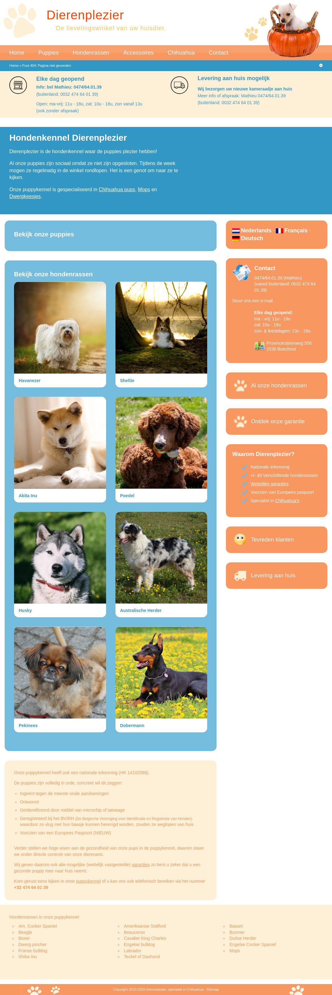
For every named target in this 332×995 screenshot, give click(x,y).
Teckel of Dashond (142, 956)
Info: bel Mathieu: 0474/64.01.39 (68, 87)
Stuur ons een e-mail (252, 300)
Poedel (127, 495)
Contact (218, 53)
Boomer (237, 932)
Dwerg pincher (32, 944)
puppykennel (88, 881)
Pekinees (28, 725)
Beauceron (134, 932)
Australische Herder (141, 610)
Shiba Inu (27, 956)
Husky (25, 610)
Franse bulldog (32, 950)
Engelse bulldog (139, 944)
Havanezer (30, 380)
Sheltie (127, 380)
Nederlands (256, 230)
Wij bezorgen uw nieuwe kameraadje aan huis (245, 88)
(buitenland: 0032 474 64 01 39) (67, 94)
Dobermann (132, 725)
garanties (141, 864)
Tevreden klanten (272, 539)
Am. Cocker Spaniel (37, 926)
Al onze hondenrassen (279, 385)
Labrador (132, 950)
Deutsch (252, 238)
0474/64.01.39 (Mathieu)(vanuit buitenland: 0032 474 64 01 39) (284, 284)
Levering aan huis (273, 575)
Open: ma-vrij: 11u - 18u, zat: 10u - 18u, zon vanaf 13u (89, 103)
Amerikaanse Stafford (145, 926)
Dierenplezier (85, 15)
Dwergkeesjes (25, 196)
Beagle (25, 932)
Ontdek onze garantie (278, 421)
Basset (236, 926)
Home (16, 53)
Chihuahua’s (287, 500)
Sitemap (212, 989)
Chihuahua (181, 53)
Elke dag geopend (60, 79)
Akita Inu (28, 495)
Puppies (48, 53)
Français (296, 230)
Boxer (24, 938)
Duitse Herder (242, 938)
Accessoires (138, 53)
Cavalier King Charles (145, 938)
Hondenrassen (91, 53)
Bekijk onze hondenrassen (53, 274)
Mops (144, 189)
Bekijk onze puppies (44, 234)
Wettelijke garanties (270, 483)
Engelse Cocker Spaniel (252, 944)
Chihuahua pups (117, 189)
